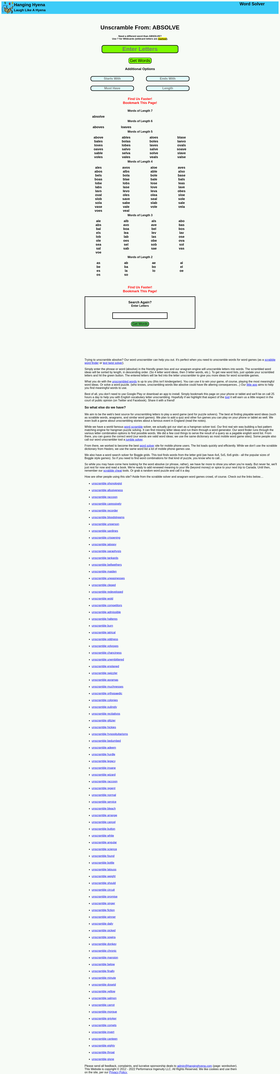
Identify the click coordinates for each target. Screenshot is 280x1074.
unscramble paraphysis (106, 551)
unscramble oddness (105, 639)
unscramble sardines (105, 530)
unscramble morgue (104, 1011)
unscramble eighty (103, 1045)
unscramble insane (104, 767)
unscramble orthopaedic (107, 693)
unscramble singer (103, 903)
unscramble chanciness (107, 652)
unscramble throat (103, 1052)
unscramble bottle (103, 862)
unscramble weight (104, 876)
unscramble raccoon (105, 497)
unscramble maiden (104, 571)
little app (252, 384)
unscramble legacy (104, 761)
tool (227, 397)
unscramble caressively (106, 503)
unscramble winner (104, 916)
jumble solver (134, 439)
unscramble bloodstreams (108, 517)
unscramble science (104, 849)
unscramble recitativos (106, 713)
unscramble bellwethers (107, 564)
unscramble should (104, 883)
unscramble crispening (106, 537)
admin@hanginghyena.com (194, 1065)
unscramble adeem (104, 747)
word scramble (133, 426)
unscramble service (104, 801)
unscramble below (103, 964)
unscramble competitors (107, 605)
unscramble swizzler (105, 673)
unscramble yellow (103, 991)
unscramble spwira (104, 937)
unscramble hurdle (103, 754)
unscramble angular (104, 842)
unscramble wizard (104, 774)
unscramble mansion (105, 957)
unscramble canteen (105, 1038)
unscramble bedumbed (106, 740)
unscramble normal (104, 794)
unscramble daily (102, 923)
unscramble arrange (104, 815)
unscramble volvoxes (105, 646)
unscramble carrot (103, 1004)
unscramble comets (104, 1025)
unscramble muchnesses (107, 686)
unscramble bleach (104, 808)
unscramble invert (103, 1032)
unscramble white (103, 835)
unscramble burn (102, 625)
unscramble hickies (104, 727)
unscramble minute (104, 977)
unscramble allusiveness (107, 490)
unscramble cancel (104, 822)
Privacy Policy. (118, 1072)
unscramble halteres (105, 618)
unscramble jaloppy (104, 544)
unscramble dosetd (104, 984)
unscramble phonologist (107, 483)
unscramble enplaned (105, 666)
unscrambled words (124, 381)
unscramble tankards (105, 557)
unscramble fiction (103, 910)
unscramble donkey (104, 943)
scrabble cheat (112, 470)
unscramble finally (103, 971)
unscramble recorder (105, 510)
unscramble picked (104, 930)
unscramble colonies (105, 700)
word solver (147, 445)
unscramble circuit (103, 889)
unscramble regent (104, 788)
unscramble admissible (106, 612)
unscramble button (103, 828)
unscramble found (103, 855)
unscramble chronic (104, 950)
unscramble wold (102, 598)
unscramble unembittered (108, 659)
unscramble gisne (103, 1059)
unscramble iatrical (104, 632)
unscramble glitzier (104, 720)
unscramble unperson (105, 524)
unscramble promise (105, 896)
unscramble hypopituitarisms (110, 734)
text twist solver (112, 362)
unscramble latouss (104, 869)
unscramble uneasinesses (108, 578)
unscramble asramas (105, 679)
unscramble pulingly (104, 706)
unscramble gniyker (104, 1018)
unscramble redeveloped (107, 591)
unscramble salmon (104, 998)
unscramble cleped (104, 585)
